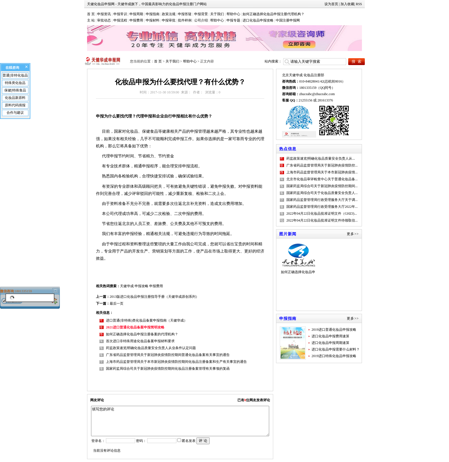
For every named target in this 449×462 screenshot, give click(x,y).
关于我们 (217, 14)
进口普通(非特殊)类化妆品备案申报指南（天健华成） (146, 320)
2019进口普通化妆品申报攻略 (334, 330)
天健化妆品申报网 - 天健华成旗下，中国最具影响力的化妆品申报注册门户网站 (147, 4)
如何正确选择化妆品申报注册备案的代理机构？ (142, 334)
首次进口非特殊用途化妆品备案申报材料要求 (140, 341)
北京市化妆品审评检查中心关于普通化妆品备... (322, 179)
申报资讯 (104, 14)
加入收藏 (347, 4)
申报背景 (201, 14)
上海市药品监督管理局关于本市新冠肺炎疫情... (322, 172)
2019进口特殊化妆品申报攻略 (334, 356)
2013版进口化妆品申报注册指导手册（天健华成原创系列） (154, 297)
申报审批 (169, 20)
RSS (359, 4)
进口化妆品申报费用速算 (330, 336)
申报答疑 (185, 14)
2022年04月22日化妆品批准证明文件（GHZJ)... (321, 214)
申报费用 (136, 20)
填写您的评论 (180, 421)
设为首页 (331, 4)
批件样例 (185, 20)
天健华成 (127, 286)
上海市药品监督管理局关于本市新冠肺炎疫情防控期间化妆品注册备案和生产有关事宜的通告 (176, 362)
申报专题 (233, 20)
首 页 (91, 14)
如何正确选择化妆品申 (298, 258)
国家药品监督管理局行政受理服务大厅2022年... (322, 207)
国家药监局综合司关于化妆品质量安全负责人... (322, 193)
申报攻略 (141, 286)
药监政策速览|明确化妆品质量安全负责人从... (320, 158)
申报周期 (136, 14)
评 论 (203, 440)
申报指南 (152, 14)
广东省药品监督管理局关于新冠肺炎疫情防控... (322, 165)
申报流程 (120, 20)
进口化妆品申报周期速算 (330, 343)
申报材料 (152, 20)
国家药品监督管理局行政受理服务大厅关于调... (322, 200)
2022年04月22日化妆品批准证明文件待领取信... (322, 220)
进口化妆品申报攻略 (258, 20)
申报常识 (120, 14)
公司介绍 (201, 20)
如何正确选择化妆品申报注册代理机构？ (273, 14)
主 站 (91, 20)
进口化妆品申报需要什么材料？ (336, 349)
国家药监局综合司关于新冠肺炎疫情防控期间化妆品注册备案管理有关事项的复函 (168, 369)
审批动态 (104, 20)
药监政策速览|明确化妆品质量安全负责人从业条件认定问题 (151, 348)
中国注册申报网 (288, 20)
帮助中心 (233, 14)
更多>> (353, 234)
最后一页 (116, 304)
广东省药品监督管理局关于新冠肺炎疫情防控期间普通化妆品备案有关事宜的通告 (168, 355)
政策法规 (169, 14)
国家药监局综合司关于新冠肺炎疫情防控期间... (322, 186)
